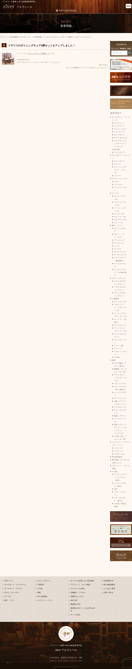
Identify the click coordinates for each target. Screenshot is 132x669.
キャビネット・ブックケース (15, 585)
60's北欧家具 (117, 457)
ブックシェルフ (120, 129)
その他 (116, 357)
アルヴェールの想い (78, 588)
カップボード (119, 135)
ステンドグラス (120, 384)
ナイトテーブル (120, 302)
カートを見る (75, 615)
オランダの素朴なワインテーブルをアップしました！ (87, 68)
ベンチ (116, 246)
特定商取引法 (108, 581)
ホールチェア (119, 243)
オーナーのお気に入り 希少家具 (82, 581)
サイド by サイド (121, 138)
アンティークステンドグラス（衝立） (120, 477)
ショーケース (119, 132)
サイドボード (119, 161)
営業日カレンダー (77, 596)
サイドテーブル (120, 220)
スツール (117, 249)
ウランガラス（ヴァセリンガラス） (120, 378)
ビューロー (118, 184)
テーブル (115, 193)
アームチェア (119, 240)
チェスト (117, 164)
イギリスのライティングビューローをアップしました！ (38, 62)
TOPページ (8, 581)
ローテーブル (119, 214)
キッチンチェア (120, 255)
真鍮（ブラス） (120, 416)
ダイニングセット (119, 278)
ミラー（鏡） (119, 346)
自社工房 (74, 600)
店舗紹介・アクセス (78, 592)
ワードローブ (119, 152)
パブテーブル (119, 454)
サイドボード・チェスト (13, 588)
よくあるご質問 (109, 588)
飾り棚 (116, 149)
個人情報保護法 (109, 585)
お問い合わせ (108, 592)
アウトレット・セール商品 (80, 585)
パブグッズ (118, 451)
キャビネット (119, 123)
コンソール (118, 223)
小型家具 (115, 299)
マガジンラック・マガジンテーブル (120, 307)
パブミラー (118, 448)
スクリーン (118, 348)
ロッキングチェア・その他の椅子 (120, 272)
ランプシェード (120, 398)
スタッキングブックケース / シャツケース (120, 143)
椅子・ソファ (117, 225)
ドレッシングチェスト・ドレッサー (120, 170)
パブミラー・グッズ (44, 600)
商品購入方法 (75, 604)
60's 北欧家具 (42, 596)
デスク (116, 182)
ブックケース (119, 126)
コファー (117, 176)
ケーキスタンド (120, 325)
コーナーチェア (120, 252)
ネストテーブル (120, 217)
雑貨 (114, 360)
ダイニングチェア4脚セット (39, 53)
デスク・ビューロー (120, 179)
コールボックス (120, 407)
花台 (116, 489)
